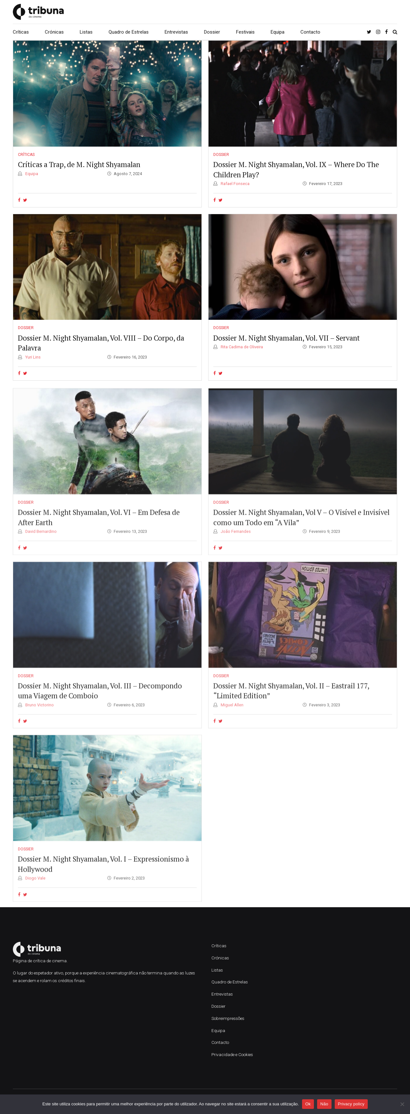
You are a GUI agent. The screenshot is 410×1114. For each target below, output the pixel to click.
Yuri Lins (32, 357)
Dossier (212, 32)
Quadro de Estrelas (129, 32)
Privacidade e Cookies (232, 1054)
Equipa (277, 32)
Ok (308, 1104)
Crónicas (54, 32)
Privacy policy (351, 1104)
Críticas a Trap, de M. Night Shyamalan (79, 164)
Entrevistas (176, 32)
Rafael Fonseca (235, 184)
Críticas (21, 32)
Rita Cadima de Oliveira (241, 347)
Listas (86, 32)
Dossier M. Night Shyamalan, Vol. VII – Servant (286, 338)
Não (324, 1104)
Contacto (310, 32)
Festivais (245, 32)
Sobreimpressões (227, 1018)
